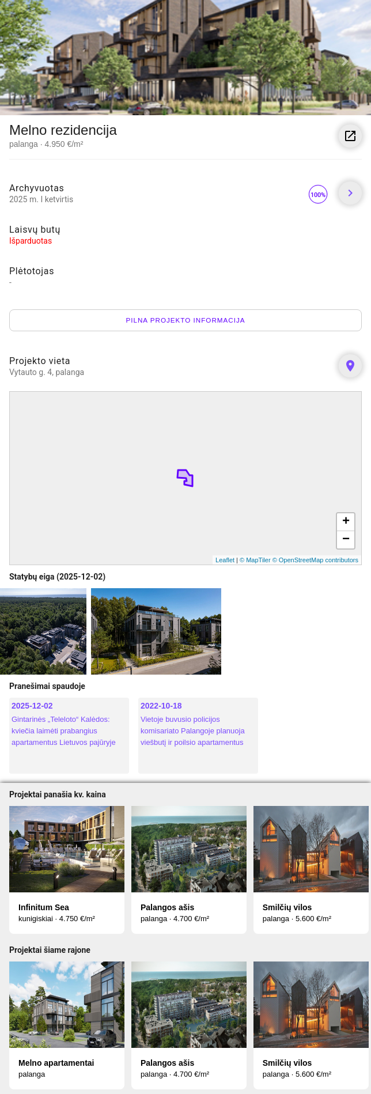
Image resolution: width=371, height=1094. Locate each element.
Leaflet (224, 560)
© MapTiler (255, 560)
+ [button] (346, 522)
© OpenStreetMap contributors (315, 560)
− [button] (346, 539)
